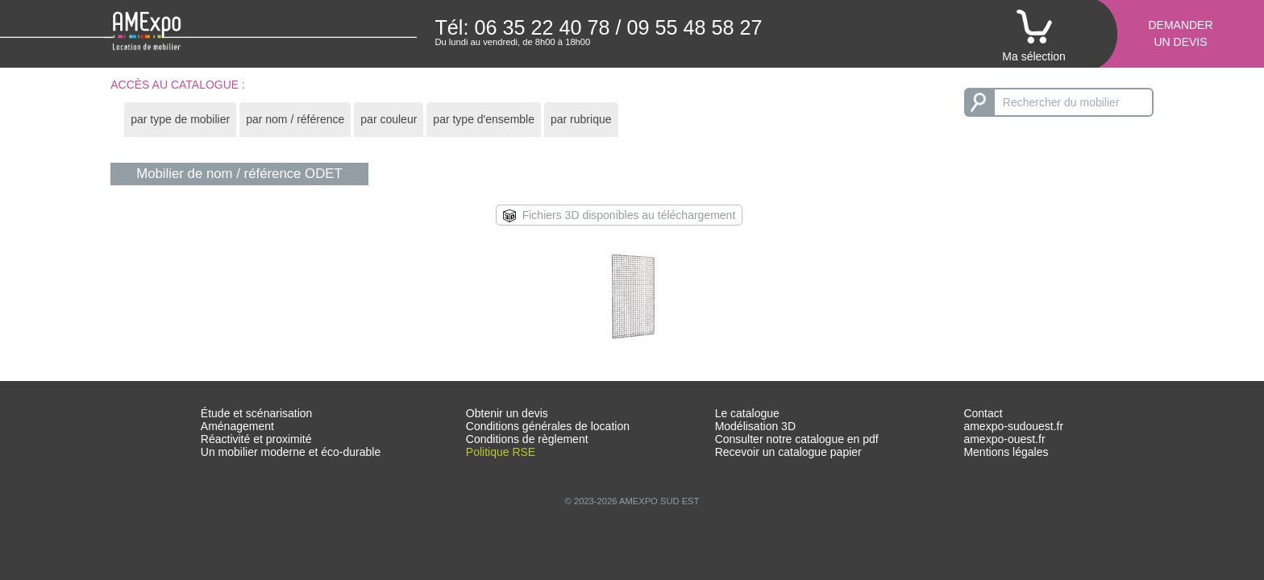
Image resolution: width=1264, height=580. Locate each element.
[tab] (180, 120)
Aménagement (237, 426)
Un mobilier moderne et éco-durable (290, 451)
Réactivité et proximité (256, 439)
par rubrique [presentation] (581, 119)
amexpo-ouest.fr (1004, 439)
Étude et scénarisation (257, 413)
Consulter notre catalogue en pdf (797, 439)
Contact (982, 413)
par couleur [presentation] (388, 119)
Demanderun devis (1180, 33)
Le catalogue (747, 413)
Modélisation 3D (755, 426)
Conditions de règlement (527, 439)
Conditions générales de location (548, 426)
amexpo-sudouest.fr (1013, 426)
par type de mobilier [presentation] (180, 119)
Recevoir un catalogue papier (788, 451)
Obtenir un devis (507, 413)
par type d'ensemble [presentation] (483, 119)
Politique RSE (500, 451)
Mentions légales (1005, 451)
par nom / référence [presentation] (295, 119)
